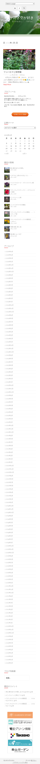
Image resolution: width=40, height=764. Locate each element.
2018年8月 (9, 559)
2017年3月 (9, 616)
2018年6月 (9, 566)
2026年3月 (9, 255)
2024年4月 (9, 332)
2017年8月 (9, 599)
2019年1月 (9, 542)
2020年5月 (9, 489)
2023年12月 (9, 345)
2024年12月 (10, 305)
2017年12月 (9, 586)
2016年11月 (9, 629)
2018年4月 (9, 572)
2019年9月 (9, 516)
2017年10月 (10, 592)
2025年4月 (9, 292)
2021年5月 (9, 449)
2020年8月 (9, 479)
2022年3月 (9, 415)
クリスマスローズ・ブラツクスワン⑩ (22, 183)
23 (20, 148)
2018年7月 (9, 562)
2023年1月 (9, 382)
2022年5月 (9, 409)
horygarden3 (26, 692)
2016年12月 (10, 626)
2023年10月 (10, 352)
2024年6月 (9, 325)
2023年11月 (9, 348)
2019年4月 (9, 532)
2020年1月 (9, 502)
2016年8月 (9, 639)
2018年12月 (10, 546)
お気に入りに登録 (20, 114)
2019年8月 (9, 519)
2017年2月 (9, 619)
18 (29, 146)
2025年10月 (10, 271)
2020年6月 (9, 485)
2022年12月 (9, 385)
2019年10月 (10, 512)
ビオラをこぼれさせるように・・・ (21, 175)
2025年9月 (9, 275)
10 (25, 143)
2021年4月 (9, 452)
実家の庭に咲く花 (15, 227)
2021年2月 (9, 459)
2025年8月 (9, 278)
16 (20, 146)
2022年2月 (9, 419)
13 (6, 146)
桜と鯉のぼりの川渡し (17, 168)
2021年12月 (9, 425)
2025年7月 (9, 281)
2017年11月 (9, 589)
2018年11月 (9, 549)
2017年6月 (9, 606)
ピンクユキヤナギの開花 (17, 205)
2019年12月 (9, 506)
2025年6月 (9, 285)
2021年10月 (10, 432)
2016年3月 (9, 656)
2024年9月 (9, 315)
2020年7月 (9, 482)
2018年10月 (10, 552)
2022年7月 (9, 402)
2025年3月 (9, 295)
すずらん (22, 74)
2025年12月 (9, 265)
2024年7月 (9, 322)
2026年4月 (9, 251)
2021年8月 (9, 439)
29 (16, 151)
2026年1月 (9, 261)
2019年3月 (9, 536)
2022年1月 (9, 422)
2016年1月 (9, 663)
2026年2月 (9, 258)
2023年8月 (9, 358)
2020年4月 (9, 492)
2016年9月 (9, 636)
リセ (20, 695)
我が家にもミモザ (15, 234)
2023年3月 (9, 375)
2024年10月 (10, 312)
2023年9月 (9, 355)
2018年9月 (9, 556)
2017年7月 (9, 603)
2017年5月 (9, 609)
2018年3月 (9, 576)
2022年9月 (9, 395)
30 (20, 151)
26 (33, 148)
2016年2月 (9, 659)
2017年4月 (9, 613)
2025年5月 (9, 288)
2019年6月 (9, 526)
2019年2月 (9, 539)
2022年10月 (10, 392)
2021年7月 (9, 442)
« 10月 (6, 153)
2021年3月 (9, 455)
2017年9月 (9, 596)
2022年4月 (9, 412)
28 (11, 151)
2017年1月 (9, 623)
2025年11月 (9, 268)
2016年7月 (9, 643)
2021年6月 (9, 445)
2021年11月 (9, 429)
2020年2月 (9, 499)
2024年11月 (9, 308)
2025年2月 (9, 298)
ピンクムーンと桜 (15, 197)
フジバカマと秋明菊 (12, 72)
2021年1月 (9, 462)
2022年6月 (9, 405)
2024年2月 (9, 338)
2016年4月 (9, 653)
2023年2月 (9, 378)
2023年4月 (9, 372)
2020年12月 (10, 465)
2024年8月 (9, 318)
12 (33, 143)
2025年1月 (9, 301)
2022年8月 (9, 399)
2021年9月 (9, 435)
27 (6, 151)
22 (16, 148)
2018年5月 (9, 569)
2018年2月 (9, 579)
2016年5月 (9, 649)
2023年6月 (9, 365)
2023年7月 (9, 362)
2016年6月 (9, 646)
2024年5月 (9, 328)
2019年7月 (9, 522)
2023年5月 (9, 368)
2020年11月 (10, 469)
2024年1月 (9, 342)
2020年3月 (9, 496)
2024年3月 (9, 335)
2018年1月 (9, 583)
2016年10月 (10, 633)
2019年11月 (9, 509)
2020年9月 (9, 475)
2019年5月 (9, 529)
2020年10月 (10, 472)
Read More (7, 84)
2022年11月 (9, 388)
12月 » (25, 153)
